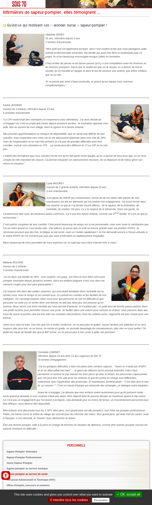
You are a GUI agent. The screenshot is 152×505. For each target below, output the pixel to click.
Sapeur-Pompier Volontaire (22, 451)
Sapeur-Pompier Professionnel (24, 457)
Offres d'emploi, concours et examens (28, 485)
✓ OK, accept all (128, 494)
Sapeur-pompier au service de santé (27, 474)
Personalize (100, 500)
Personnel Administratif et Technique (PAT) (31, 479)
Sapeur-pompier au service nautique (27, 468)
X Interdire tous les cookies (69, 500)
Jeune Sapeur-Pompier (20, 463)
